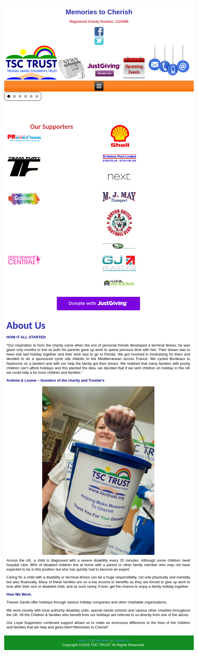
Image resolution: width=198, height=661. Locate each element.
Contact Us (121, 640)
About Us (84, 640)
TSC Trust (106, 656)
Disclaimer (102, 640)
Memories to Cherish (99, 12)
